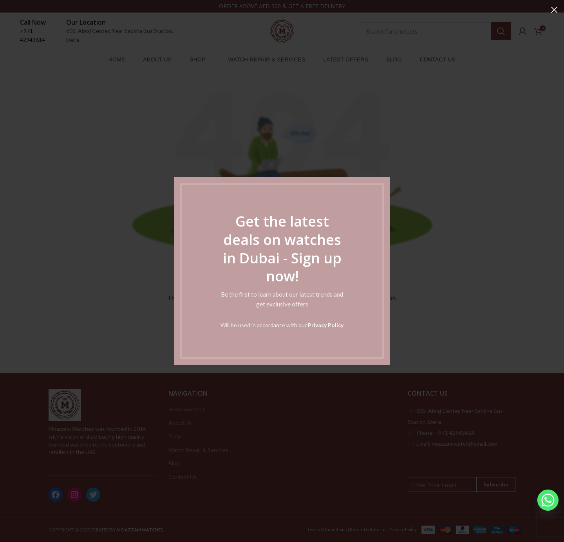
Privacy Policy (325, 325)
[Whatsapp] (548, 500)
